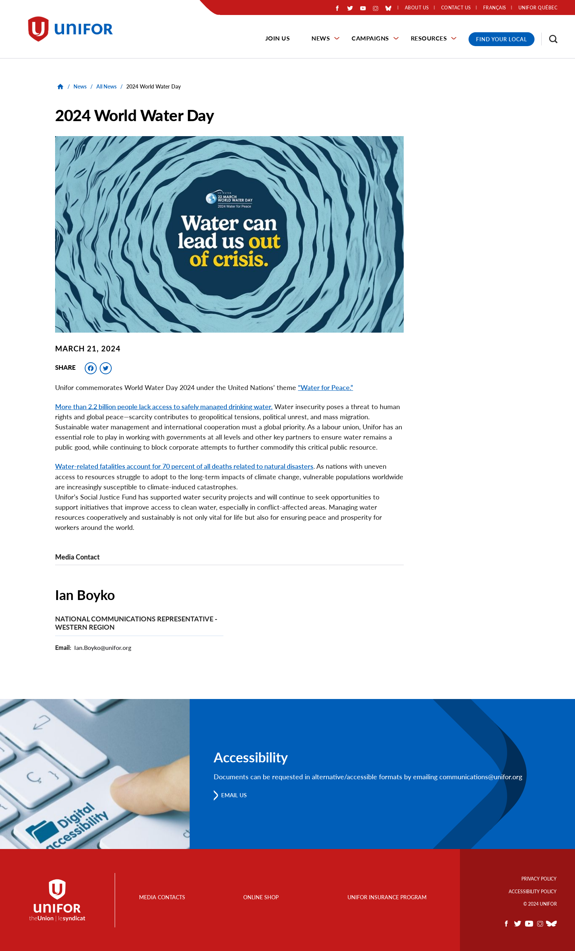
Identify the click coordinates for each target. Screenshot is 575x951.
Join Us (277, 38)
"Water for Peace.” (325, 387)
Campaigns (370, 38)
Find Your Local (501, 39)
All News (106, 86)
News (320, 38)
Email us (235, 794)
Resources (429, 38)
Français (494, 8)
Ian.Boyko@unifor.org (102, 647)
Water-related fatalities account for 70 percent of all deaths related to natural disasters (184, 466)
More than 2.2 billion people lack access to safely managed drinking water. (164, 406)
